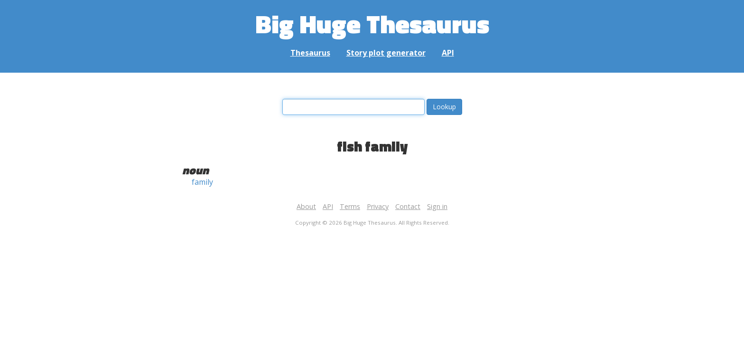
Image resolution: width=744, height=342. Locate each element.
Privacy (378, 206)
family (202, 182)
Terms (350, 206)
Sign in (437, 206)
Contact (407, 206)
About (306, 206)
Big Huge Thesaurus (372, 23)
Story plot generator (386, 53)
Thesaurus (310, 53)
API (448, 53)
